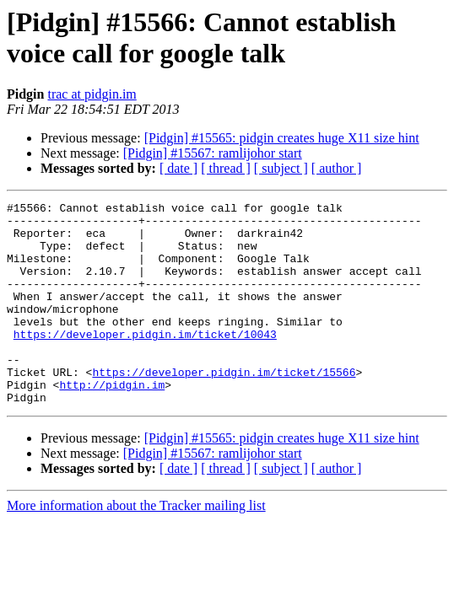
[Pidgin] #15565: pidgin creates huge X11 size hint (281, 138)
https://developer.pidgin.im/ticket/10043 (145, 361)
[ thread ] (226, 168)
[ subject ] (281, 168)
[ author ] (336, 168)
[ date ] (178, 168)
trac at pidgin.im (91, 94)
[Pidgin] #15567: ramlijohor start (212, 153)
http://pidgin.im (112, 422)
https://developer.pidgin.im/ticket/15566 (223, 407)
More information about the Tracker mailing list (136, 546)
